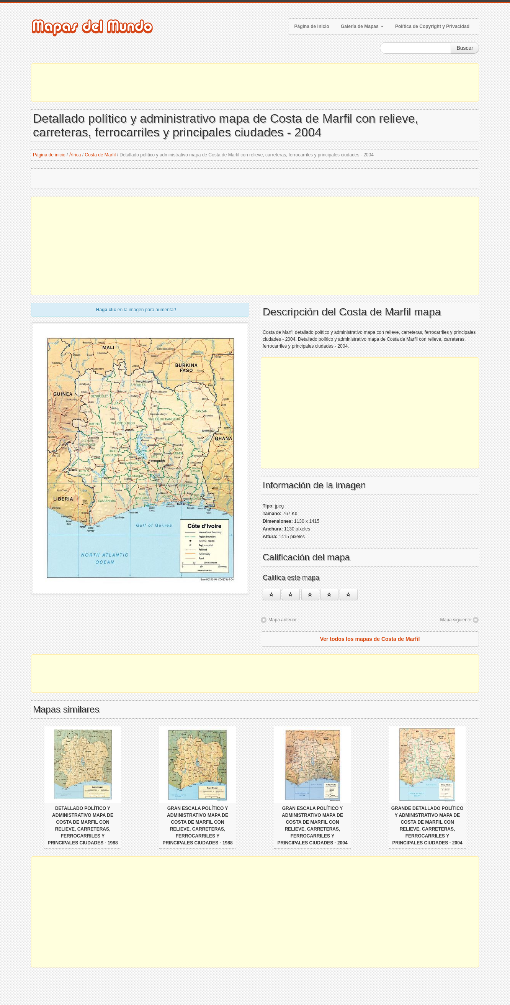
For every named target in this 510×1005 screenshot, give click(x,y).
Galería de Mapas (362, 26)
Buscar (464, 48)
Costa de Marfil (100, 155)
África (75, 155)
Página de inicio (311, 26)
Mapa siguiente (455, 619)
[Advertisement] (255, 82)
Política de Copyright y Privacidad (432, 26)
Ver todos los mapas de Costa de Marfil (370, 639)
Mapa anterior (282, 619)
